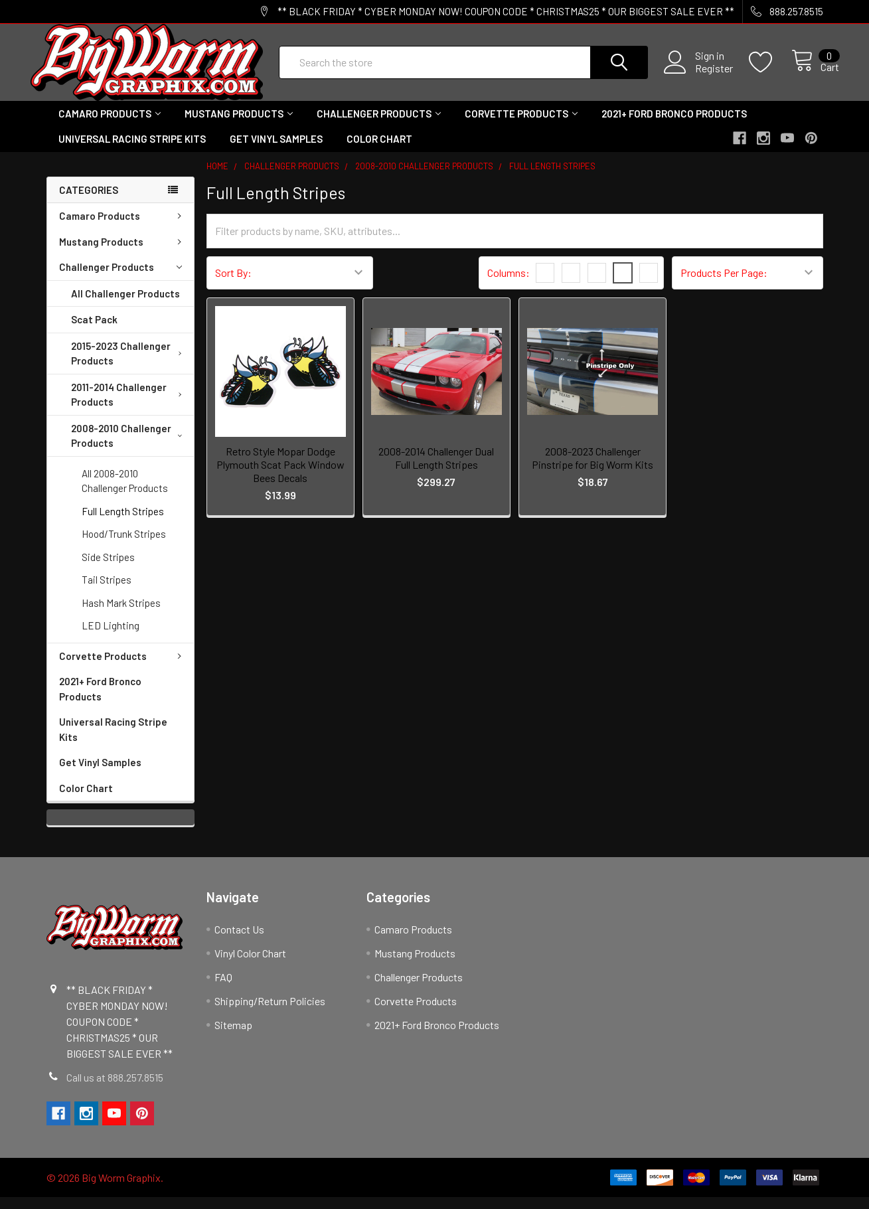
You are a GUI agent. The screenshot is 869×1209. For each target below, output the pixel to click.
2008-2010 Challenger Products (126, 447)
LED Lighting (110, 637)
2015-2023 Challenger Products (129, 365)
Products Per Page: (723, 284)
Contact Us (239, 941)
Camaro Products (109, 125)
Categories (88, 202)
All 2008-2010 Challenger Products (125, 493)
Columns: (508, 284)
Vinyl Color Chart (250, 965)
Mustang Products (239, 125)
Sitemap (233, 1036)
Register (699, 76)
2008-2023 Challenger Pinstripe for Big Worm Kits (592, 470)
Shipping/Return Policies (269, 1013)
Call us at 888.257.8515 (114, 1089)
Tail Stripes (106, 592)
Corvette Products (521, 125)
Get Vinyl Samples (276, 151)
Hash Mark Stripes (121, 615)
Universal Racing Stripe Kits (132, 151)
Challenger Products (379, 125)
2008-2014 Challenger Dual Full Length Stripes (436, 470)
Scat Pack (94, 331)
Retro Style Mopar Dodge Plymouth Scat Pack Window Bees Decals (280, 476)
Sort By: (233, 284)
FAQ (223, 989)
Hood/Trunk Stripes (124, 546)
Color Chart (379, 151)
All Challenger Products (125, 305)
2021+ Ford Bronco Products (674, 125)
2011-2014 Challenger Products (129, 406)
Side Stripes (108, 569)
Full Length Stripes (123, 523)
